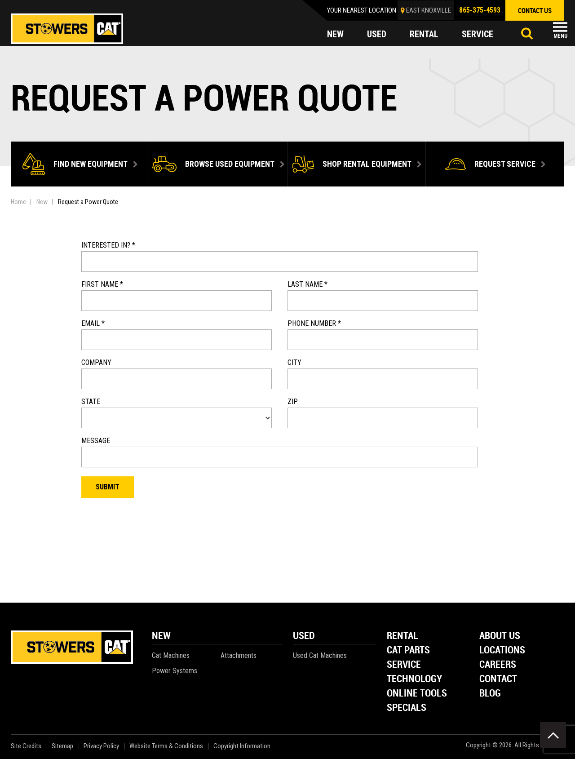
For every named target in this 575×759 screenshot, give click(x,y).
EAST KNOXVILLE (428, 10)
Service (404, 664)
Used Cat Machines (320, 655)
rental (424, 34)
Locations (502, 650)
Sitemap (62, 746)
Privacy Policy (101, 746)
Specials (406, 708)
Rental (402, 636)
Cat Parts (408, 650)
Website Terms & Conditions (166, 746)
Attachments (239, 655)
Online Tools (417, 693)
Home (18, 201)
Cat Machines (171, 655)
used (376, 34)
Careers (497, 664)
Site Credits (26, 746)
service (477, 34)
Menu (560, 36)
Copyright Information (241, 746)
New (42, 201)
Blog (490, 693)
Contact (498, 679)
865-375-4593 (479, 10)
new (335, 34)
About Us (499, 636)
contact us (535, 10)
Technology (414, 679)
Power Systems (174, 670)
